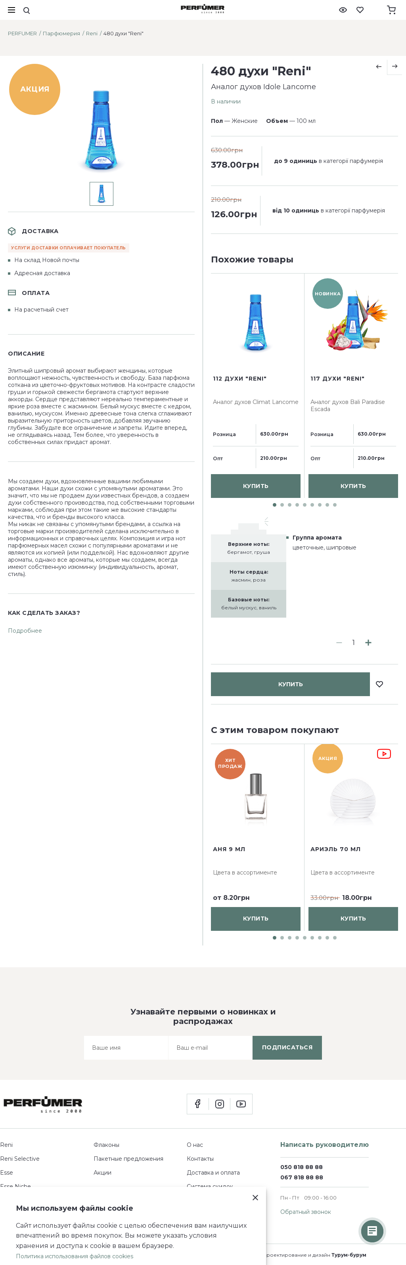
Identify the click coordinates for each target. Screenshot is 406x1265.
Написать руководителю (324, 1144)
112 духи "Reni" (240, 578)
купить (290, 296)
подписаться (287, 1047)
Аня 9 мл (229, 849)
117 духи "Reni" (337, 578)
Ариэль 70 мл (335, 849)
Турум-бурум (348, 1255)
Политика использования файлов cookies (74, 1256)
